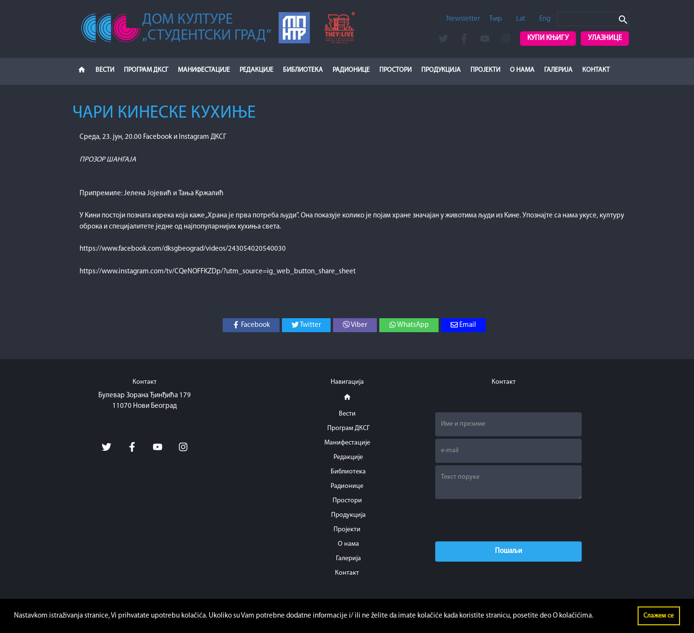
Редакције (256, 70)
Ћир (495, 19)
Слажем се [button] (658, 616)
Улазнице (605, 38)
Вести (104, 70)
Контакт (596, 70)
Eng (544, 19)
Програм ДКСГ (146, 70)
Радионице (351, 70)
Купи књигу (548, 38)
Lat (520, 19)
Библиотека (303, 70)
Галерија (558, 70)
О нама (522, 70)
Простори (395, 70)
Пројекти (485, 70)
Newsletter (463, 19)
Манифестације (204, 70)
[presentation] (508, 520)
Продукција (441, 70)
